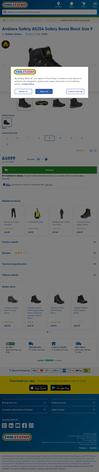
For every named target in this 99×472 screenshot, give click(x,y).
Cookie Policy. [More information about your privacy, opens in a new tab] (28, 84)
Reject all (23, 91)
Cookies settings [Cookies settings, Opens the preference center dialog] (75, 91)
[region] (49, 82)
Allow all (44, 91)
